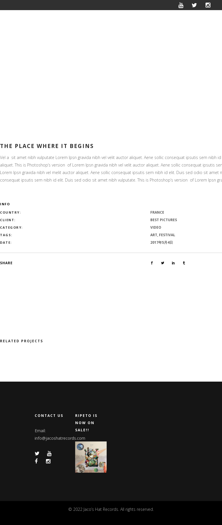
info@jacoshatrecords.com (60, 438)
